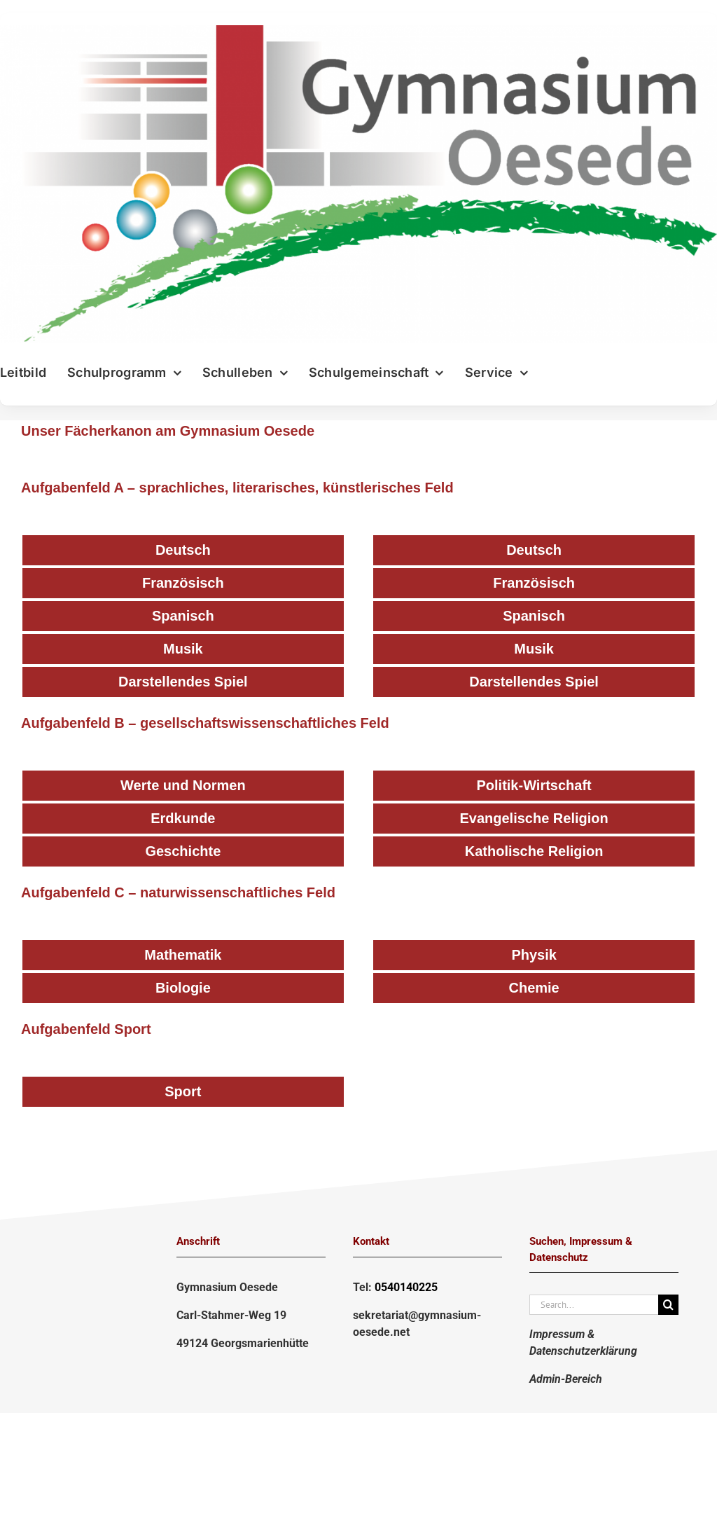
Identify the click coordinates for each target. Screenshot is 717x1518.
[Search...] (593, 1305)
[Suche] (668, 1305)
